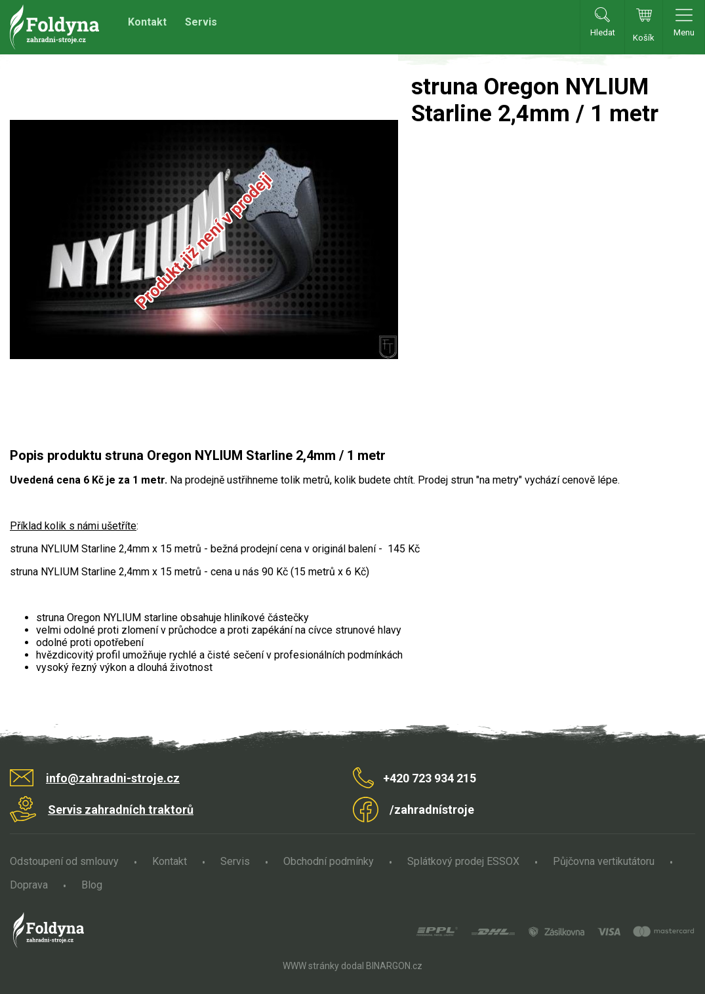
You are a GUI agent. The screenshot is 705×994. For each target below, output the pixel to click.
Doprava (29, 885)
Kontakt (147, 22)
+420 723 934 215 (429, 778)
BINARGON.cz (394, 966)
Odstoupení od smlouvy (64, 861)
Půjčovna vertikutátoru (604, 861)
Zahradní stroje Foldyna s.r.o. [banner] (54, 27)
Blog (91, 885)
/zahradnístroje (432, 809)
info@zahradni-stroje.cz (113, 778)
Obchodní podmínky (328, 861)
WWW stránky (311, 966)
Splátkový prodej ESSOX (463, 861)
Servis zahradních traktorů (120, 809)
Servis (201, 22)
